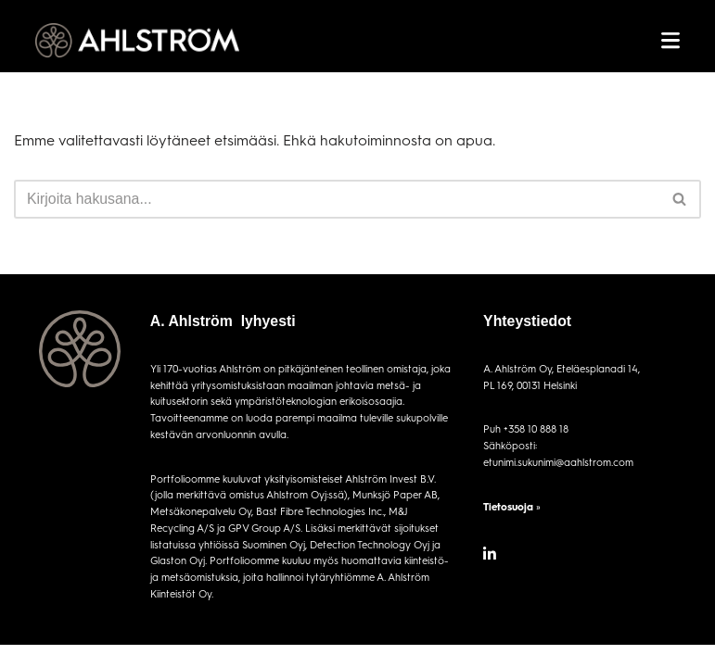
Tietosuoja (508, 506)
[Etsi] (336, 199)
